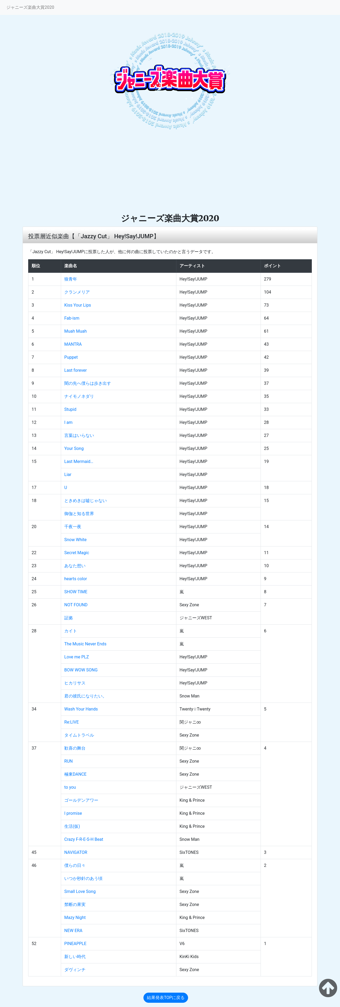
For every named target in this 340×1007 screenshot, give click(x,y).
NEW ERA (73, 930)
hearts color (75, 578)
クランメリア (77, 292)
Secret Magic (76, 552)
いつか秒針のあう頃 (83, 878)
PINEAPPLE (75, 943)
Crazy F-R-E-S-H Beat (83, 839)
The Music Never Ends (85, 643)
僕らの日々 (75, 865)
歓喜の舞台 (75, 748)
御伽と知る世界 (79, 513)
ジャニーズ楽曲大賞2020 (30, 7)
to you (70, 787)
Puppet (71, 357)
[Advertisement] (170, 173)
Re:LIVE (71, 722)
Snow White (75, 539)
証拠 (68, 617)
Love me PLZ (76, 656)
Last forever (75, 370)
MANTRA (73, 344)
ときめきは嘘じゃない (85, 500)
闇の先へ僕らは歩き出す (87, 383)
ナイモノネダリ (79, 396)
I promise (73, 813)
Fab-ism (71, 318)
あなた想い (75, 565)
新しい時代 (75, 956)
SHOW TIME (75, 591)
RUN (68, 761)
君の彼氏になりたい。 (85, 696)
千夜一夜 (72, 526)
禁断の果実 (75, 904)
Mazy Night (75, 917)
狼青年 (70, 279)
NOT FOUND (76, 604)
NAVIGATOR (75, 852)
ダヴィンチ (75, 969)
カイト (70, 630)
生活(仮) (72, 826)
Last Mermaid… (78, 461)
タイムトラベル (79, 735)
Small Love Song (80, 891)
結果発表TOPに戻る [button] (166, 997)
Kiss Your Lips (77, 305)
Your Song (74, 448)
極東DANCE (75, 774)
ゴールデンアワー (81, 800)
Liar (67, 474)
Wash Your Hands (81, 709)
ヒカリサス (75, 683)
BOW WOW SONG (80, 669)
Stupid (70, 409)
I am (68, 422)
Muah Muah (75, 331)
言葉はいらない (79, 435)
